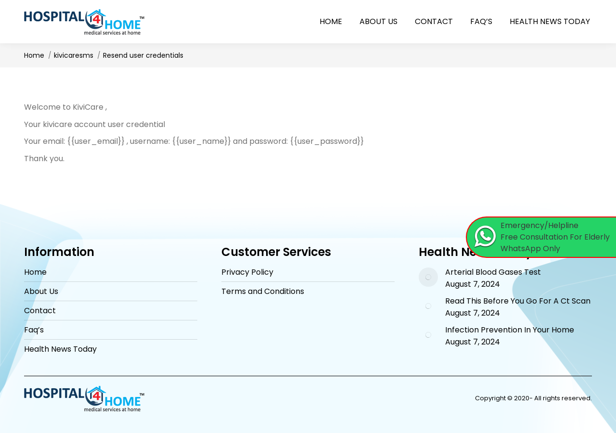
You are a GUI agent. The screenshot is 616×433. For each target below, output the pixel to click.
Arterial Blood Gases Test (493, 272)
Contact (40, 311)
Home (35, 272)
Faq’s (34, 330)
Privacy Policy (247, 272)
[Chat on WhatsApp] (541, 237)
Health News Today (60, 349)
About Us (41, 291)
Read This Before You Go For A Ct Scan (517, 301)
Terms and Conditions (262, 291)
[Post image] (428, 277)
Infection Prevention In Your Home (509, 330)
